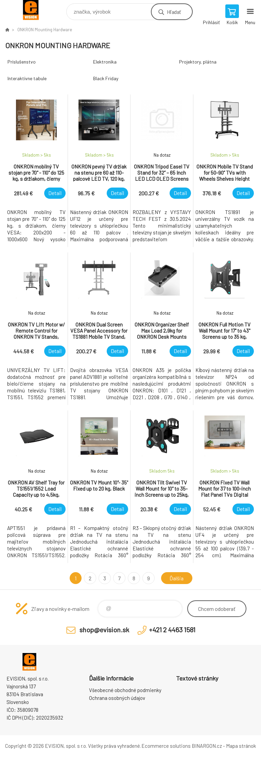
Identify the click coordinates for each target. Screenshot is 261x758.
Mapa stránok (241, 746)
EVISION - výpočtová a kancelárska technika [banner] (35, 10)
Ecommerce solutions (166, 746)
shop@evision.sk (104, 629)
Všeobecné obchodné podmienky (125, 690)
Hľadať (174, 11)
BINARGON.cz (207, 746)
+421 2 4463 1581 (172, 629)
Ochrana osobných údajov (117, 698)
